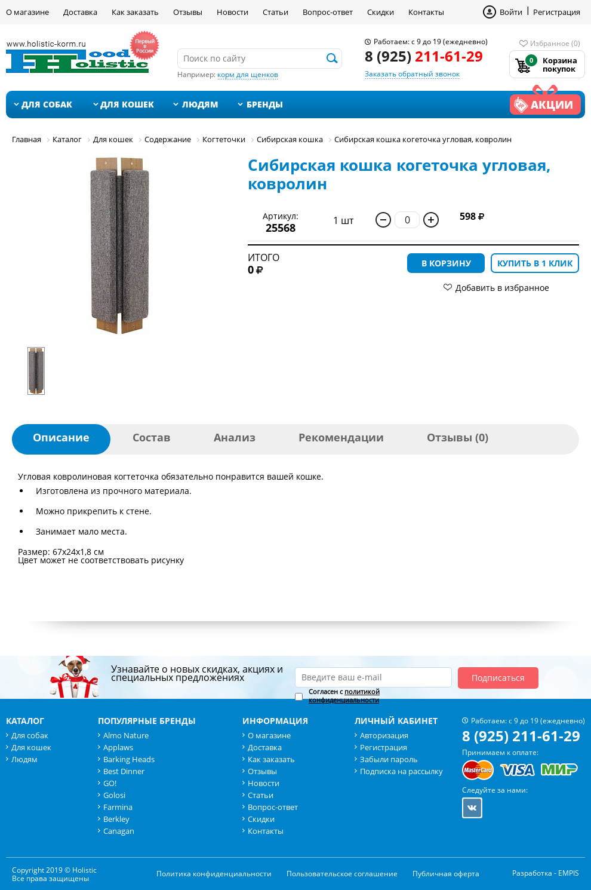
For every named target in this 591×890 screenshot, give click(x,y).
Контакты (426, 12)
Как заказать (135, 12)
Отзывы (187, 12)
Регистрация (556, 12)
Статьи (275, 12)
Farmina (118, 807)
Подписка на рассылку (401, 771)
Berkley (116, 819)
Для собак (46, 104)
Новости (232, 12)
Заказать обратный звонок (412, 74)
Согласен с (344, 696)
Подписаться (498, 677)
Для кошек (127, 104)
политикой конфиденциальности (344, 695)
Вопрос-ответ (328, 12)
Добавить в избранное (502, 287)
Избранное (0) (555, 43)
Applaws (118, 747)
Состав (152, 437)
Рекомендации (341, 437)
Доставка (80, 12)
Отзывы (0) (457, 437)
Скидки (380, 12)
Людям (200, 104)
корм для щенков (247, 74)
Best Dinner (123, 771)
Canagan (118, 830)
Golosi (114, 795)
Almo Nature (126, 735)
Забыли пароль (389, 759)
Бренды (265, 104)
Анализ (235, 437)
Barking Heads (129, 759)
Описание (61, 437)
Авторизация (384, 735)
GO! (109, 783)
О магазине (27, 12)
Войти (511, 12)
